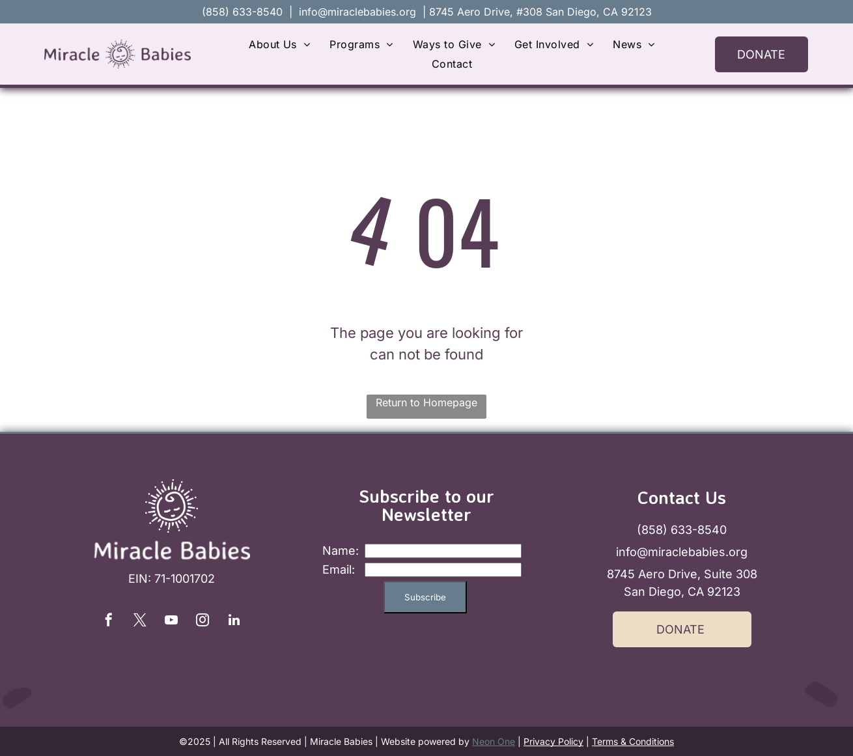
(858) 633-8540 (682, 530)
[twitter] (140, 621)
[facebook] (109, 621)
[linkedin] (234, 621)
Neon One (493, 741)
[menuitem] (279, 44)
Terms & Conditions (633, 741)
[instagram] (202, 621)
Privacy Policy (553, 741)
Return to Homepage (426, 402)
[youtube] (171, 621)
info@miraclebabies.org (357, 11)
